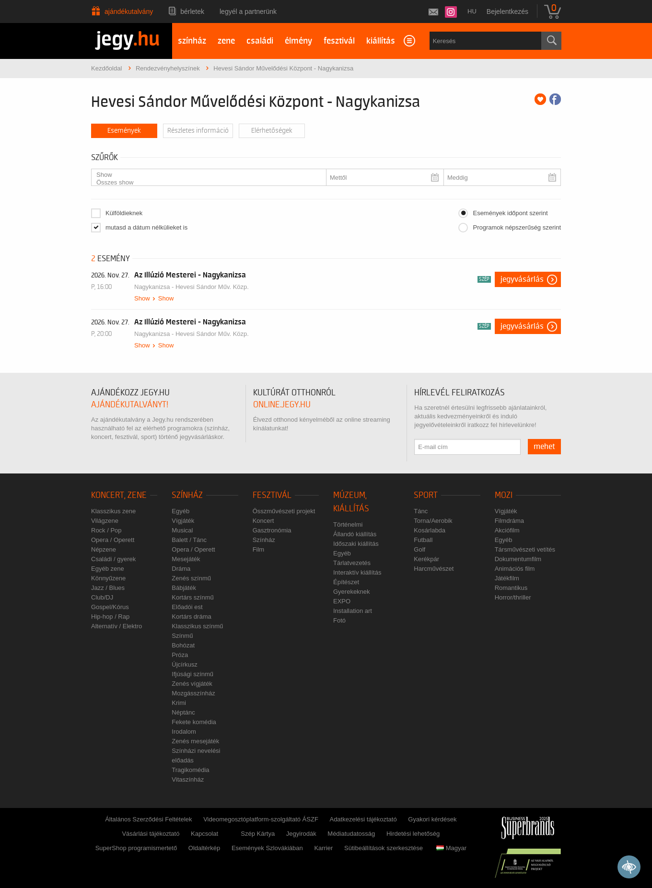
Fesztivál (272, 495)
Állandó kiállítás (354, 534)
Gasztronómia (272, 530)
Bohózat (183, 645)
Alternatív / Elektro (116, 626)
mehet (544, 446)
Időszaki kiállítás (356, 543)
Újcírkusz (184, 664)
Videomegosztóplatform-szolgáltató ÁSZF (260, 819)
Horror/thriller (513, 597)
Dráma (181, 568)
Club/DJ (102, 597)
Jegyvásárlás (522, 279)
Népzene (103, 549)
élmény (298, 41)
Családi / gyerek (113, 559)
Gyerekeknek (351, 591)
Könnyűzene (108, 578)
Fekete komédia (194, 722)
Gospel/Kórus (110, 607)
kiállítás (380, 41)
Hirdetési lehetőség (413, 833)
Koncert (263, 520)
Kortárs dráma (191, 616)
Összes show (204, 182)
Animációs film (515, 568)
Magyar (451, 848)
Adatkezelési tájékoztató (362, 819)
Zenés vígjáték (192, 683)
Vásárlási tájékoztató (150, 833)
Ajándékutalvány (129, 11)
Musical (182, 530)
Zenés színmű (191, 578)
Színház (187, 495)
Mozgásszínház (193, 693)
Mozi (503, 495)
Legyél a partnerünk (248, 11)
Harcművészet (434, 568)
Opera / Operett (112, 539)
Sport (426, 495)
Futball (423, 539)
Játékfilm (507, 578)
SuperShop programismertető (136, 848)
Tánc (421, 511)
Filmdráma (509, 520)
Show (204, 175)
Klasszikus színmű (197, 626)
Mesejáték (186, 559)
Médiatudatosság (351, 833)
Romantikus (511, 587)
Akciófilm (507, 530)
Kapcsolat (204, 833)
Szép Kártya (258, 833)
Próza (180, 654)
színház (192, 41)
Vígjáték (183, 520)
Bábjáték (184, 587)
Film (259, 549)
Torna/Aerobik (433, 520)
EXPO (341, 601)
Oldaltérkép (204, 848)
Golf (419, 549)
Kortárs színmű (192, 597)
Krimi (179, 702)
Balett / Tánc (189, 539)
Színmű (182, 635)
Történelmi (347, 524)
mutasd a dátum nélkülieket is (146, 227)
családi (259, 41)
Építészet (346, 582)
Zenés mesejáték (195, 741)
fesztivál (339, 41)
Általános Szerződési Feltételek (148, 819)
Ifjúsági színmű (192, 674)
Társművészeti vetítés (525, 549)
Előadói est (187, 607)
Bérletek (192, 11)
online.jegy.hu (282, 405)
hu (472, 11)
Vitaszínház (188, 779)
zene (226, 41)
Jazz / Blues (108, 587)
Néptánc (183, 712)
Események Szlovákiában (267, 848)
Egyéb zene (107, 568)
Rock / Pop (106, 530)
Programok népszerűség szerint (517, 227)
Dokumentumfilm (518, 559)
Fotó (339, 620)
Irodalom (184, 731)
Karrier (323, 848)
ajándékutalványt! (129, 405)
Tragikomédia (190, 769)
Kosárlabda (429, 530)
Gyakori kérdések (432, 819)
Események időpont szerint (510, 213)
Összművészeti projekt (284, 511)
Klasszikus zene (113, 511)
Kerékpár (426, 559)
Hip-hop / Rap (110, 616)
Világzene (104, 520)
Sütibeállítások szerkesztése (383, 848)
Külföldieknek (123, 213)
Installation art (352, 610)
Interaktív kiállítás (357, 572)
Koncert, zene (119, 495)
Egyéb (180, 511)
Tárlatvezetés (352, 562)
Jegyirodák (301, 833)
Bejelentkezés (507, 11)
